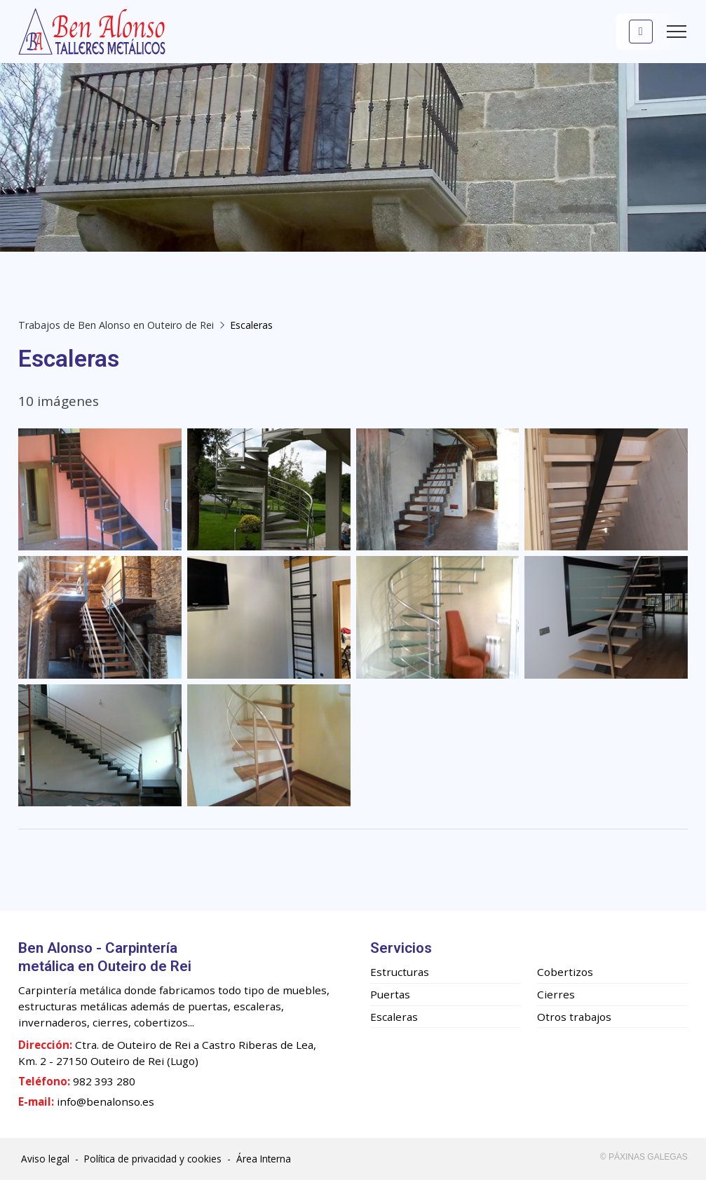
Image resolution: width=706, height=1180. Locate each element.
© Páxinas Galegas (644, 1157)
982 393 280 (104, 1081)
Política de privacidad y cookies (153, 1158)
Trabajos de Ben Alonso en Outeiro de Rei (116, 325)
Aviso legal (45, 1158)
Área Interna (263, 1158)
